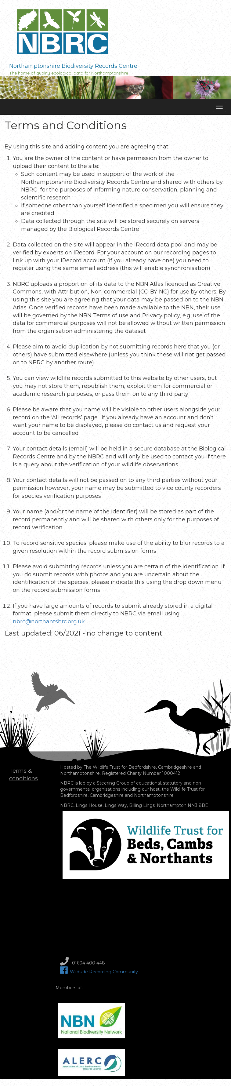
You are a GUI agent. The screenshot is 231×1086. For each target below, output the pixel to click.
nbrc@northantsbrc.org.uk (49, 621)
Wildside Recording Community (99, 972)
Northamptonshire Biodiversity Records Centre (73, 66)
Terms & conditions (23, 774)
